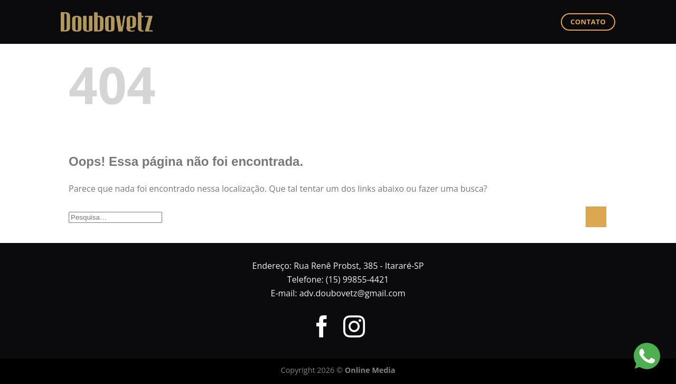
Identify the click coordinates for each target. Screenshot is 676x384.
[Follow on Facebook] (321, 328)
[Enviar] (596, 217)
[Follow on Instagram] (354, 328)
